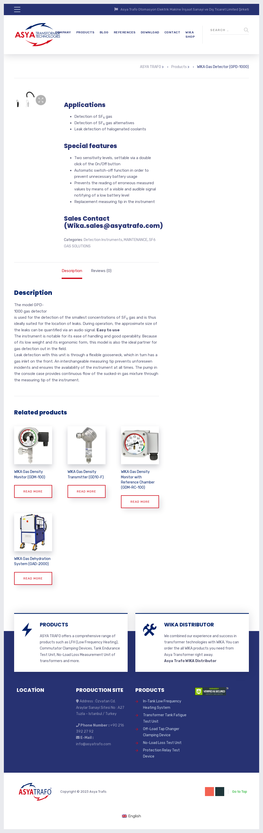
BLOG (104, 32)
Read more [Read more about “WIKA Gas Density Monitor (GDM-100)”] (33, 491)
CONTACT (172, 32)
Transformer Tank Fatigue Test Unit (164, 718)
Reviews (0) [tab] (101, 270)
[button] (41, 100)
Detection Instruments (103, 240)
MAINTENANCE (135, 240)
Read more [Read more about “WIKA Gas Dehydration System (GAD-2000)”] (33, 578)
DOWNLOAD (150, 32)
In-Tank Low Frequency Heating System (162, 704)
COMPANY (63, 32)
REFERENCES (125, 32)
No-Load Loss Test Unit (162, 743)
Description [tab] (72, 270)
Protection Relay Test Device (161, 753)
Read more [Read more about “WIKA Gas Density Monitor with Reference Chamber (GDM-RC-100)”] (140, 501)
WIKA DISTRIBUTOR (189, 624)
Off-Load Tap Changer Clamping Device (161, 732)
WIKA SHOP (190, 34)
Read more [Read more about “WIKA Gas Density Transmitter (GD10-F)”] (86, 491)
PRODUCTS (85, 32)
